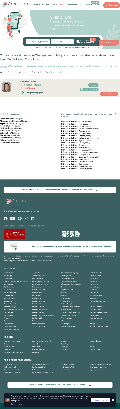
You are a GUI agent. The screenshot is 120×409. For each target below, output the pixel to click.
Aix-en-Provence (79, 129)
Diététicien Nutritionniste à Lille (43, 373)
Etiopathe (64, 287)
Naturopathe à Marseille (98, 367)
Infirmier (64, 292)
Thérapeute (93, 324)
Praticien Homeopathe (97, 304)
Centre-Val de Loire (96, 341)
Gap (74, 164)
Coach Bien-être (37, 278)
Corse (6, 344)
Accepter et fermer (100, 400)
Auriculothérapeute (38, 276)
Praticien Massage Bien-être (70, 307)
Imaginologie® (37, 292)
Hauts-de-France (9, 347)
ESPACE (58, 5)
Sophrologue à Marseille (40, 364)
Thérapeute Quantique (11, 329)
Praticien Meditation (96, 307)
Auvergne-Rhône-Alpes (12, 341)
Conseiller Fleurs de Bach (40, 281)
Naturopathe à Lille (38, 370)
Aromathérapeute (96, 273)
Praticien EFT (36, 304)
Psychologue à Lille (38, 367)
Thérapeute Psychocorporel (99, 326)
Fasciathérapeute (95, 287)
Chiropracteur (8, 278)
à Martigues (11, 119)
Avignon (76, 131)
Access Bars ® (8, 273)
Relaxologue (36, 321)
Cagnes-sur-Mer (79, 152)
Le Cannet (77, 162)
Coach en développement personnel (16, 281)
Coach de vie (94, 278)
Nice (74, 124)
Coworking (93, 281)
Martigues (64, 72)
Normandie (7, 349)
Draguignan (77, 166)
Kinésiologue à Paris (67, 367)
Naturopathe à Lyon (67, 364)
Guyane (92, 344)
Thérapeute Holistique (17, 72)
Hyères (75, 141)
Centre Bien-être (95, 276)
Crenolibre (8, 211)
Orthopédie (93, 298)
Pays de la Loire (95, 349)
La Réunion (36, 347)
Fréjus (75, 143)
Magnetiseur (36, 295)
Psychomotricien (37, 318)
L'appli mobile (92, 5)
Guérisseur (93, 290)
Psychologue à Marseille (12, 370)
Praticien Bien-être (67, 301)
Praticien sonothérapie (68, 315)
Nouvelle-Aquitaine (38, 349)
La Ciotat (76, 169)
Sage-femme (94, 321)
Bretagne (64, 341)
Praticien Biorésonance (97, 301)
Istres (75, 159)
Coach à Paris (65, 370)
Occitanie (64, 349)
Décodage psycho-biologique (71, 284)
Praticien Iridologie (10, 307)
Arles (75, 145)
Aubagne (76, 155)
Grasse (75, 148)
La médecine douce (74, 5)
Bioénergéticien (66, 276)
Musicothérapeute (96, 295)
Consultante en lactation (69, 281)
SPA (62, 321)
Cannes (76, 136)
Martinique (64, 347)
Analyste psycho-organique (70, 273)
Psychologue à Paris (10, 364)
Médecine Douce (9, 298)
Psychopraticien (66, 318)
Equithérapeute (9, 287)
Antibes (76, 133)
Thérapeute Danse (10, 326)
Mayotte (92, 347)
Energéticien (94, 284)
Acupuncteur (36, 273)
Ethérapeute (36, 287)
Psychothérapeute (96, 318)
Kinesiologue (94, 292)
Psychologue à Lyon (96, 370)
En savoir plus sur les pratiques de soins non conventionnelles (28, 261)
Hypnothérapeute (10, 292)
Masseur (64, 295)
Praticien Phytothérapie (40, 309)
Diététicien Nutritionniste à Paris (100, 364)
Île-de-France (36, 352)
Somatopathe (8, 324)
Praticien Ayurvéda (38, 301)
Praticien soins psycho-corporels (43, 315)
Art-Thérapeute (9, 276)
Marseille (76, 122)
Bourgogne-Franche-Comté (41, 341)
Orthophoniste (66, 298)
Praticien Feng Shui (67, 304)
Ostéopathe (8, 301)
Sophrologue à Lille (10, 367)
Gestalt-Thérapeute (39, 290)
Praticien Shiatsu (38, 312)
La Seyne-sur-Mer (80, 138)
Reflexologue (8, 321)
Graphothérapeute (67, 290)
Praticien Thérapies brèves (98, 312)
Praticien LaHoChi (38, 307)
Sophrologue (65, 324)
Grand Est (35, 344)
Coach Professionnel (68, 278)
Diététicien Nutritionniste (40, 284)
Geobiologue (8, 290)
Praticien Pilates (66, 309)
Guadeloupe (65, 344)
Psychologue (8, 318)
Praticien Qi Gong (95, 309)
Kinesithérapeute (9, 295)
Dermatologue (8, 284)
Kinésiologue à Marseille (12, 373)
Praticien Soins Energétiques (70, 312)
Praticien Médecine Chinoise (13, 309)
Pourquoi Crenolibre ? (41, 5)
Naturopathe (36, 298)
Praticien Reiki (8, 312)
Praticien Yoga (8, 315)
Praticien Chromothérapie (12, 304)
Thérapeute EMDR (38, 326)
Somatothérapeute (38, 324)
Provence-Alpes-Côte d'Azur (43, 72)
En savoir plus (16, 404)
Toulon (75, 126)
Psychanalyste (94, 315)
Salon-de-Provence (80, 157)
